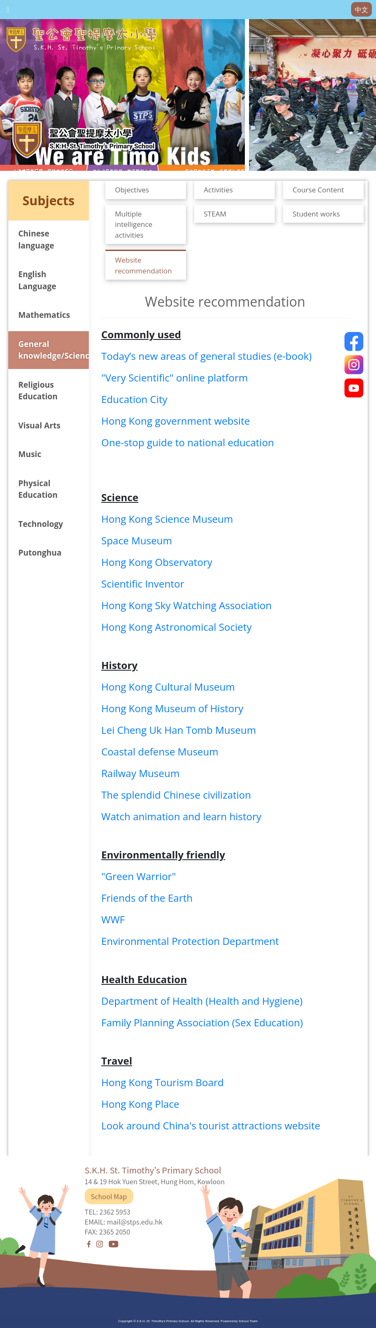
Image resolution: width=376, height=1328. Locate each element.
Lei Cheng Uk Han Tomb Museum (178, 730)
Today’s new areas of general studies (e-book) (206, 356)
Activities (218, 189)
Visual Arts (39, 425)
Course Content (318, 189)
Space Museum (136, 540)
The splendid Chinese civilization (176, 795)
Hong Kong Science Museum (167, 519)
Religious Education (38, 390)
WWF (113, 919)
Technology (40, 524)
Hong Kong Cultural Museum (168, 687)
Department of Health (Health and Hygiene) (202, 1001)
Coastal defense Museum (159, 751)
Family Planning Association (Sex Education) (202, 1022)
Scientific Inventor (142, 583)
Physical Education (38, 489)
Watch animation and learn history (181, 816)
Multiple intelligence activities (133, 224)
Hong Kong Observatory (156, 562)
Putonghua (39, 552)
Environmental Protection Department (190, 941)
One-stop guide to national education (187, 442)
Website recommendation (143, 265)
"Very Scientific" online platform (174, 377)
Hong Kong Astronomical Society (176, 627)
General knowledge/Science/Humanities (53, 350)
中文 (361, 9)
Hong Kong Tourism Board (162, 1082)
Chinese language (36, 239)
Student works (316, 214)
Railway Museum (140, 773)
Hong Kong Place (140, 1104)
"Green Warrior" (138, 876)
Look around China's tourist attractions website (210, 1125)
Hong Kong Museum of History (172, 708)
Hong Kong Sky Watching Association (186, 605)
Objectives (132, 189)
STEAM (215, 214)
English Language (37, 280)
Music (29, 454)
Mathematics (44, 315)
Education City (134, 399)
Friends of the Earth (147, 898)
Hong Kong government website (175, 421)
